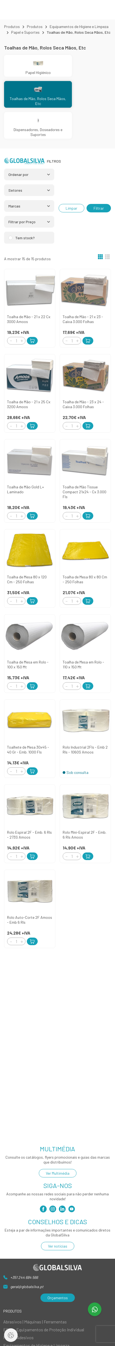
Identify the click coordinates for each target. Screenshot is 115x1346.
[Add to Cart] (32, 341)
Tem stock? (25, 237)
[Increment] (21, 340)
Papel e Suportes (25, 32)
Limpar (71, 208)
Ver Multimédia (57, 1173)
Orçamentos (57, 1297)
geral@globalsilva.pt (26, 1286)
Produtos (12, 26)
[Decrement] (11, 340)
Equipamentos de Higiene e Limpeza (79, 26)
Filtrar (99, 208)
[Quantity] (16, 340)
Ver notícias (57, 1246)
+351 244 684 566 (24, 1277)
